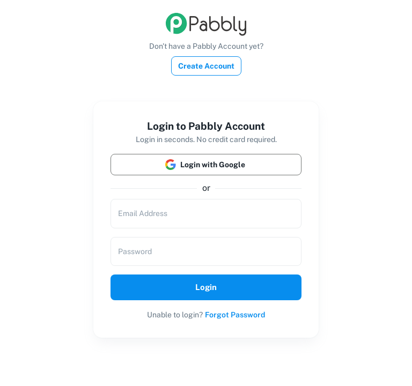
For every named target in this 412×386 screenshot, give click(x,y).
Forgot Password (235, 314)
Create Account (206, 66)
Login (206, 287)
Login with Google (206, 164)
